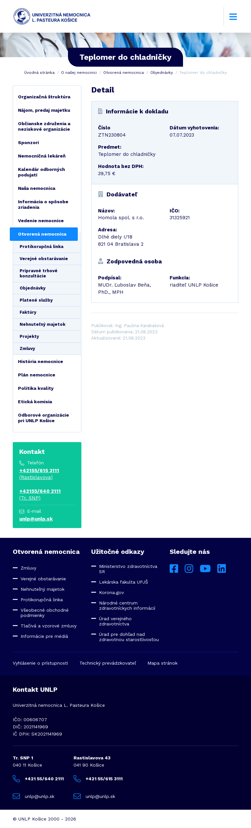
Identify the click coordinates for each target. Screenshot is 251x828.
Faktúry (28, 312)
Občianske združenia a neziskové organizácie (44, 126)
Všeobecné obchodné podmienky (45, 612)
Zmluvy (27, 348)
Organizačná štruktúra (44, 96)
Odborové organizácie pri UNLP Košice (43, 417)
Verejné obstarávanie (44, 258)
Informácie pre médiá (44, 636)
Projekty (29, 336)
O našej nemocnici (79, 72)
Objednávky (161, 72)
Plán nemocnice (36, 374)
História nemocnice (40, 361)
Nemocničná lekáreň (42, 155)
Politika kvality (36, 388)
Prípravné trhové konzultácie (39, 273)
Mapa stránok (162, 663)
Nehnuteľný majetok (42, 324)
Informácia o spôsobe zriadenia (43, 204)
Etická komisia (35, 401)
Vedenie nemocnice (41, 220)
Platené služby (36, 300)
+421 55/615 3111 (98, 778)
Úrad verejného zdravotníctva (115, 621)
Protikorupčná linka (41, 246)
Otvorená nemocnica (123, 72)
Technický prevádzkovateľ (107, 663)
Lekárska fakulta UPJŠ (123, 582)
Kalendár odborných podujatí (41, 172)
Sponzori (28, 142)
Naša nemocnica (36, 188)
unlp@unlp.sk (36, 519)
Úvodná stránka (39, 72)
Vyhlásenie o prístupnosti (40, 663)
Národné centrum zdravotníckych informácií (127, 605)
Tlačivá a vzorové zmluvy (48, 625)
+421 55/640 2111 (38, 778)
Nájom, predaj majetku (44, 110)
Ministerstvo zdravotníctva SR (128, 569)
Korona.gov (111, 592)
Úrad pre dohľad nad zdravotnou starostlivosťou (129, 637)
